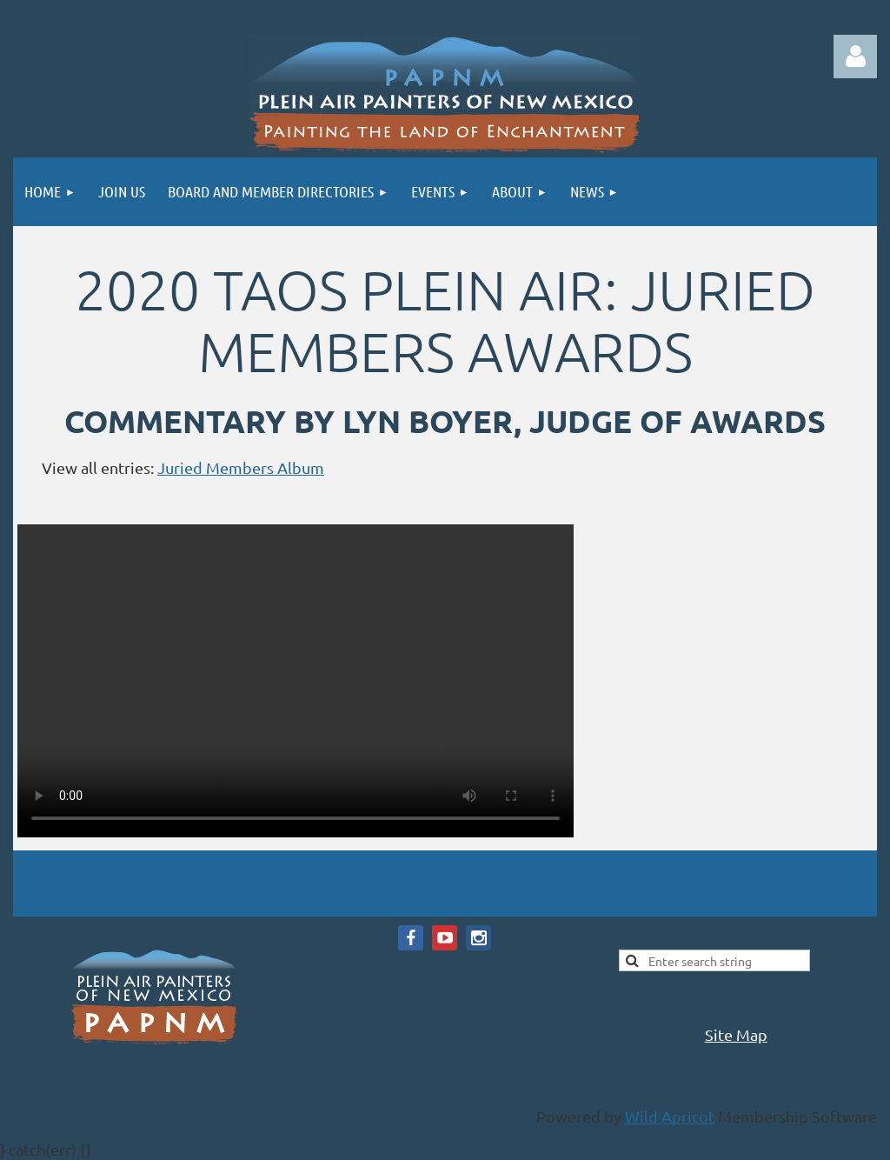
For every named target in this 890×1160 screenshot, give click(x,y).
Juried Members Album (240, 467)
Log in (855, 56)
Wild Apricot (669, 1116)
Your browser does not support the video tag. (295, 680)
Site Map (736, 1034)
